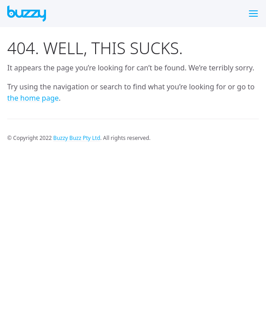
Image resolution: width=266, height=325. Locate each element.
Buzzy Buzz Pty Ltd (76, 138)
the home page (33, 98)
